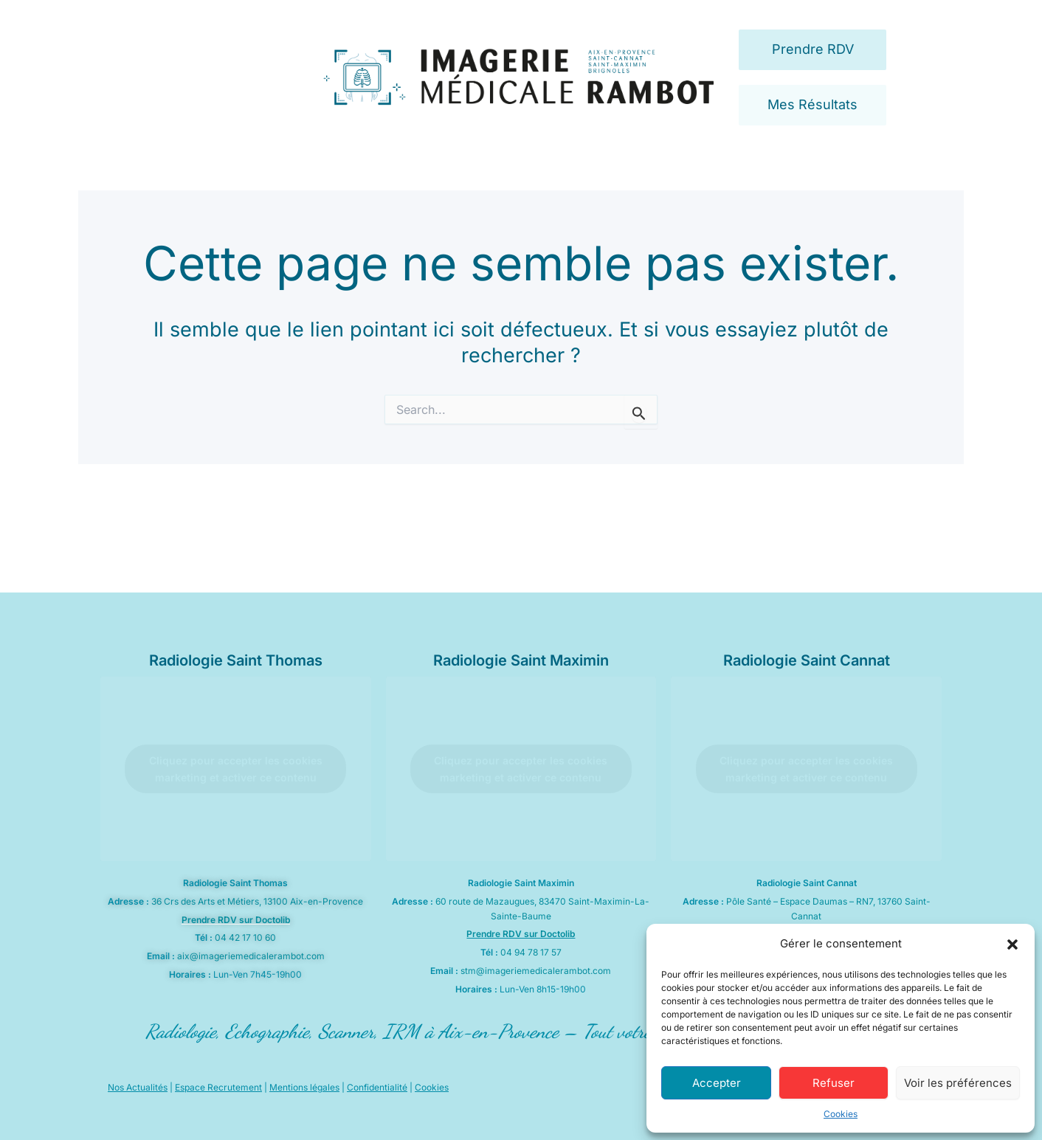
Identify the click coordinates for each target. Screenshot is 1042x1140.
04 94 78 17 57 (531, 952)
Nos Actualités (138, 1087)
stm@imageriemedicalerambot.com (535, 970)
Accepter (716, 1083)
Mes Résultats (812, 104)
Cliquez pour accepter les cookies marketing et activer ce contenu (235, 769)
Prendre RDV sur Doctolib (236, 919)
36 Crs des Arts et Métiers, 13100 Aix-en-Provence (257, 901)
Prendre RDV (813, 49)
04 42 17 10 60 (245, 937)
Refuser (833, 1083)
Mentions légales (304, 1087)
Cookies (841, 1113)
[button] (1012, 944)
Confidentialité (377, 1087)
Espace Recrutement (218, 1087)
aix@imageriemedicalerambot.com (251, 955)
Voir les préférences (958, 1083)
